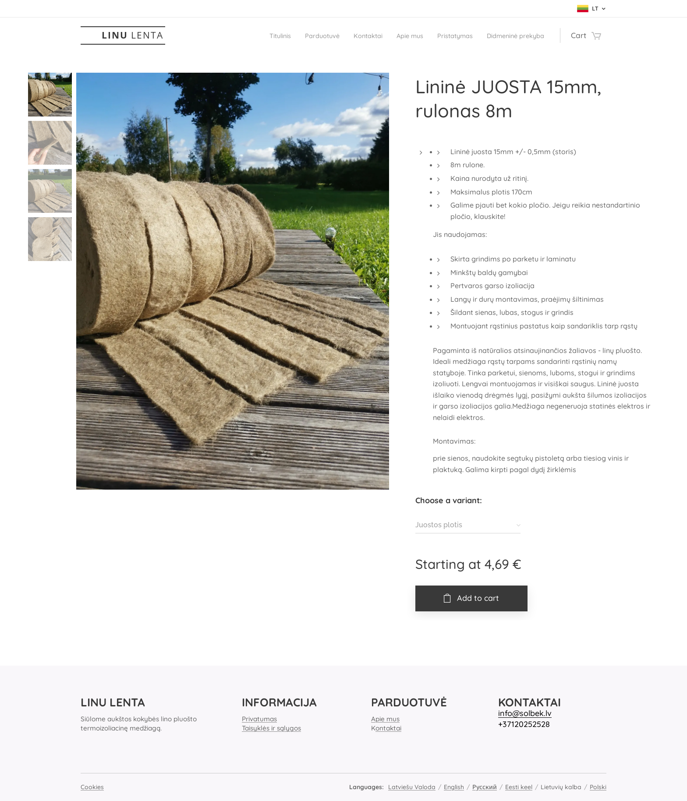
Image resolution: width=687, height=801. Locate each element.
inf (502, 713)
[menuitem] (241, 35)
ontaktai (388, 728)
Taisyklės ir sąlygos (271, 728)
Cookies (92, 787)
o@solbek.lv (529, 713)
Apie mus (385, 719)
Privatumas (259, 719)
